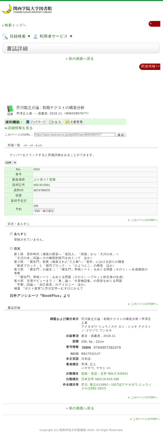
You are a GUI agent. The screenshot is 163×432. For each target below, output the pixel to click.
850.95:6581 (42, 185)
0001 (37, 169)
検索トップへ (15, 25)
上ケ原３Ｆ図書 (45, 179)
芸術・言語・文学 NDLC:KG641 (104, 373)
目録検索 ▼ (16, 36)
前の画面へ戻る (81, 58)
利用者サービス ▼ (52, 36)
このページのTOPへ (144, 220)
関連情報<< (150, 66)
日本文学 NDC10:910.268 (100, 379)
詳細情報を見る (20, 128)
